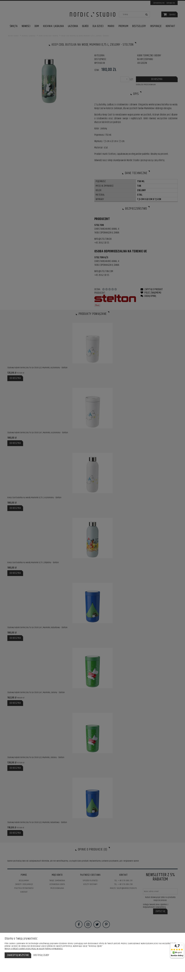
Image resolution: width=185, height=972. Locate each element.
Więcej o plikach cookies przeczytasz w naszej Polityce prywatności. (34, 948)
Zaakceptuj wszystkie (18, 955)
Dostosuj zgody (41, 955)
